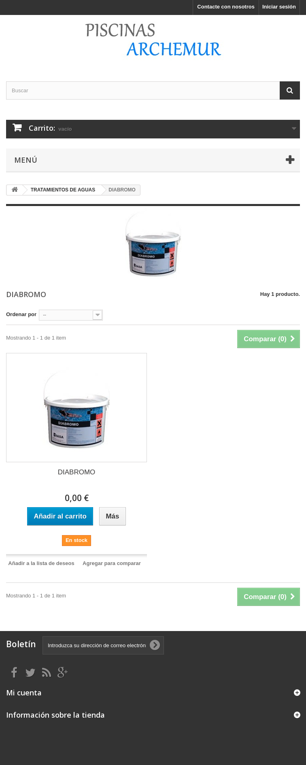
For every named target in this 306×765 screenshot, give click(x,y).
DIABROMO (77, 472)
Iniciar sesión (279, 7)
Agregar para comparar (112, 563)
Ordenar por (21, 314)
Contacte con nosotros (226, 7)
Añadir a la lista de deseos (41, 563)
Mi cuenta (24, 692)
